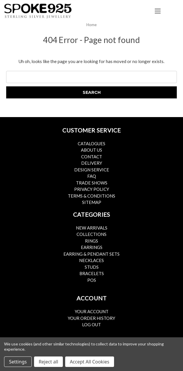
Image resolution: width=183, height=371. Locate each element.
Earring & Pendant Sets (91, 254)
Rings (91, 240)
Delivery (91, 163)
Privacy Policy (91, 189)
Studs (92, 267)
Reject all (48, 362)
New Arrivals (91, 227)
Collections (91, 234)
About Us (91, 150)
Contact (91, 156)
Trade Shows (91, 182)
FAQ (91, 176)
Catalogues (91, 143)
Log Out (91, 324)
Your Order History (91, 318)
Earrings (91, 247)
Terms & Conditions (91, 195)
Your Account (92, 311)
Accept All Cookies (89, 362)
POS (91, 280)
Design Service (91, 169)
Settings (18, 362)
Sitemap (91, 202)
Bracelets (91, 273)
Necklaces (91, 260)
